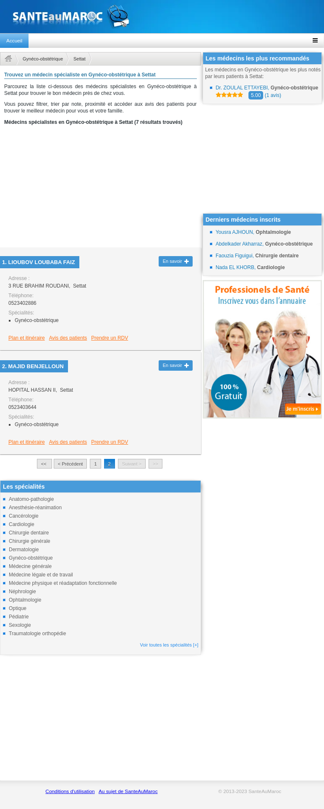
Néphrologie (22, 591)
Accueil (14, 41)
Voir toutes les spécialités (169, 644)
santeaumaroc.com (162, 16)
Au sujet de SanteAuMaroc (128, 791)
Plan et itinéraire (26, 338)
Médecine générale (30, 566)
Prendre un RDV (109, 338)
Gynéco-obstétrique (43, 58)
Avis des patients (68, 338)
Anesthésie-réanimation (35, 508)
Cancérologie (24, 516)
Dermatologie (24, 549)
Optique (17, 608)
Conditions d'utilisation (69, 791)
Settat (79, 58)
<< (44, 463)
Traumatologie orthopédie (37, 633)
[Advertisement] (100, 189)
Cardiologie (21, 524)
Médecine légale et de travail (41, 575)
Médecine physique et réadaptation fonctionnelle (63, 583)
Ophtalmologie (25, 600)
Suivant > (131, 463)
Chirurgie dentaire (29, 533)
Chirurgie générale (29, 541)
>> (155, 463)
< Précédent (70, 463)
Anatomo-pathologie (31, 499)
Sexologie (20, 625)
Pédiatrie (19, 617)
